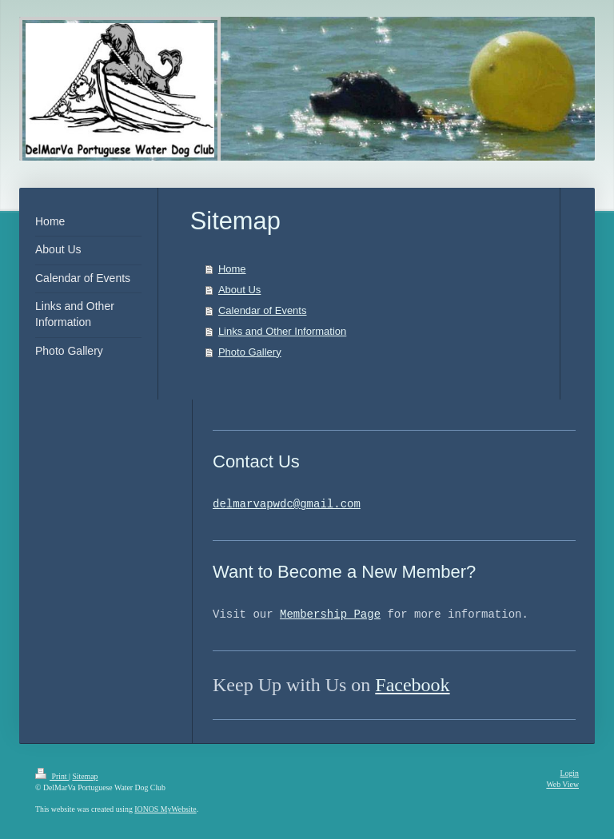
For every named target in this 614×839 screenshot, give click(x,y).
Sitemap (85, 776)
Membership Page (330, 614)
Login (569, 773)
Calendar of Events (262, 310)
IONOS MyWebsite (165, 809)
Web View (562, 784)
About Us (239, 290)
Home (232, 269)
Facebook (412, 684)
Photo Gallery (249, 352)
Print (52, 776)
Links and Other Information (282, 331)
